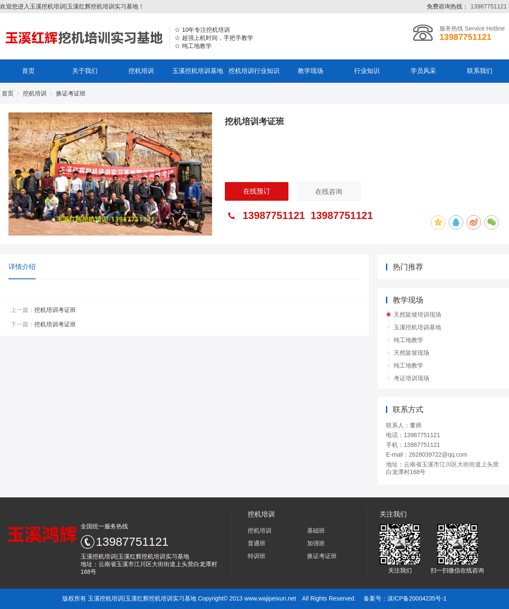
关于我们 (85, 70)
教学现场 (310, 70)
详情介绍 (22, 266)
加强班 (316, 543)
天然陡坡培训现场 (417, 314)
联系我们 (479, 70)
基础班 (316, 530)
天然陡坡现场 (411, 352)
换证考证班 (322, 556)
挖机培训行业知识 (254, 70)
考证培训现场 (411, 378)
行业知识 (367, 70)
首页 (28, 70)
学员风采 (423, 70)
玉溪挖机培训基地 (197, 70)
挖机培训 (141, 70)
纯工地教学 (408, 340)
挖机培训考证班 (55, 309)
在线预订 (256, 191)
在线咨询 (328, 191)
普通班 (257, 543)
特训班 (257, 556)
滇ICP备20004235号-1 (417, 598)
